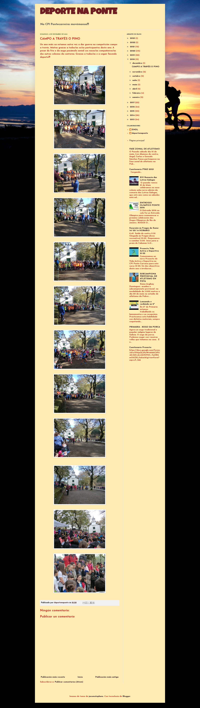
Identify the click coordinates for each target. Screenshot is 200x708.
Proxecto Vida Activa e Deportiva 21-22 (149, 251)
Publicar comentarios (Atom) (69, 682)
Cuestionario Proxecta (140, 347)
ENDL (135, 130)
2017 (132, 103)
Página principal (136, 141)
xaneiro (136, 97)
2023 (133, 38)
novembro (137, 72)
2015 (132, 111)
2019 (132, 55)
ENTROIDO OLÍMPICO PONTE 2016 (150, 205)
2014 (132, 115)
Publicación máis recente (53, 677)
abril (135, 89)
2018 (132, 59)
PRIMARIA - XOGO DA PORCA (144, 327)
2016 (132, 107)
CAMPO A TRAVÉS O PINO (145, 67)
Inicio (80, 677)
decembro (137, 63)
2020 (133, 51)
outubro (136, 76)
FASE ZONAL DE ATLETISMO (144, 149)
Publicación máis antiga (106, 677)
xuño (135, 80)
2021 (132, 47)
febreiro (136, 93)
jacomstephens (96, 696)
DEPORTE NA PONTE (78, 12)
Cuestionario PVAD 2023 (141, 169)
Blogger (126, 696)
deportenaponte (140, 133)
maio (135, 85)
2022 (133, 43)
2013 (132, 120)
